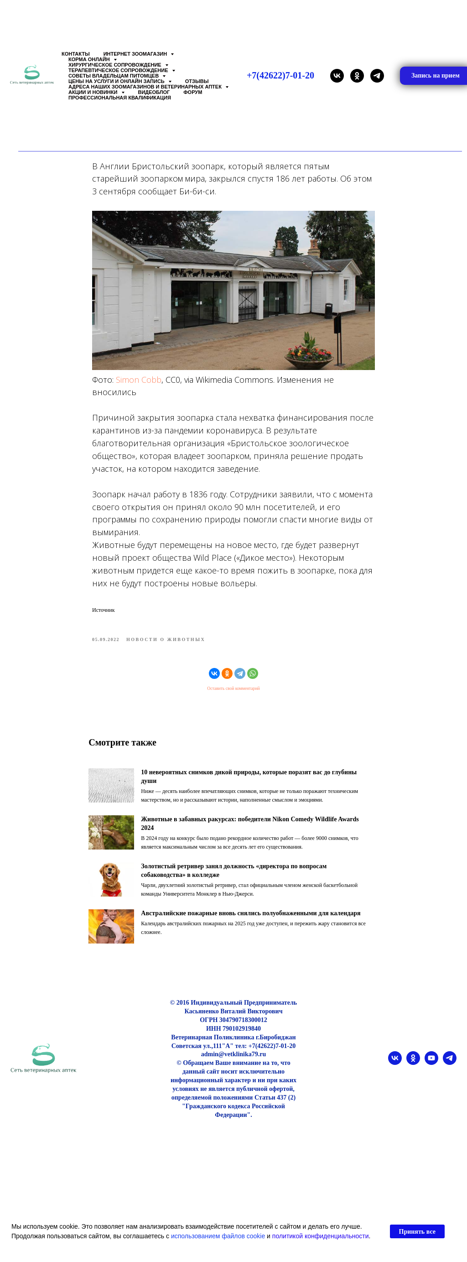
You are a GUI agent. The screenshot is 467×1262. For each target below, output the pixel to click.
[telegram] (377, 76)
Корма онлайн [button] (89, 59)
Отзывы (197, 81)
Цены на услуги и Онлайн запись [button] (117, 81)
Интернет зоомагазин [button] (136, 54)
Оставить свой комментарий (233, 695)
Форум (192, 92)
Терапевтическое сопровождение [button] (119, 70)
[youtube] (431, 1077)
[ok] (357, 76)
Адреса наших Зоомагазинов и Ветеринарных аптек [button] (145, 86)
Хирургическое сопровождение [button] (115, 65)
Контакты (76, 54)
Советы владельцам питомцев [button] (114, 75)
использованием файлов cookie (218, 1236)
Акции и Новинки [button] (93, 92)
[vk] (337, 76)
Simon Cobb (138, 386)
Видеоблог (154, 92)
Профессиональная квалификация (119, 97)
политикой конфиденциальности (320, 1236)
